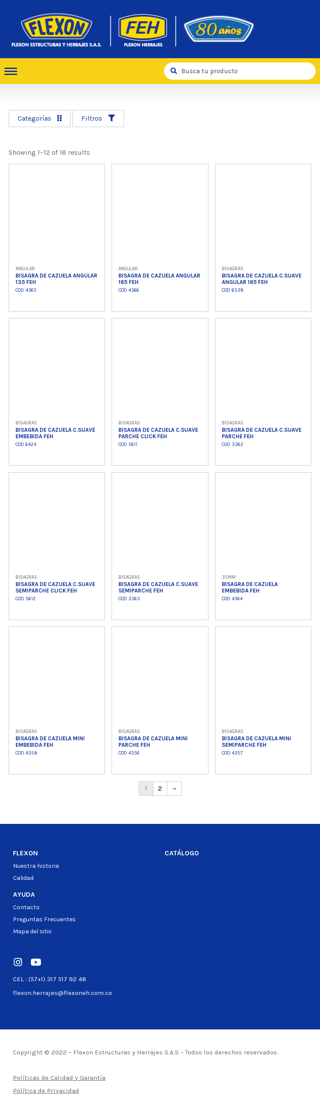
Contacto (26, 907)
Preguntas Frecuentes (44, 919)
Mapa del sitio (32, 931)
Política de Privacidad (46, 1090)
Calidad (23, 878)
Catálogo (182, 853)
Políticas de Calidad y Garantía (59, 1078)
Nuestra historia (36, 866)
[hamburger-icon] (14, 71)
